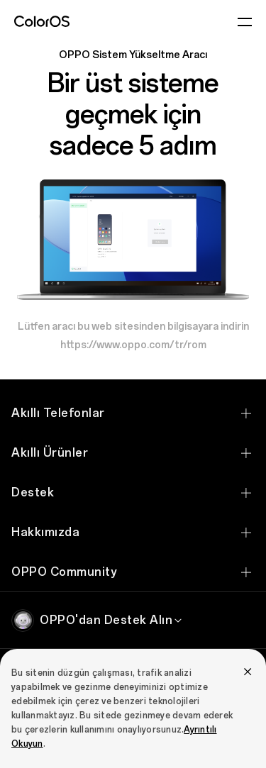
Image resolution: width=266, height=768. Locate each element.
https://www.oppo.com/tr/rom (133, 345)
